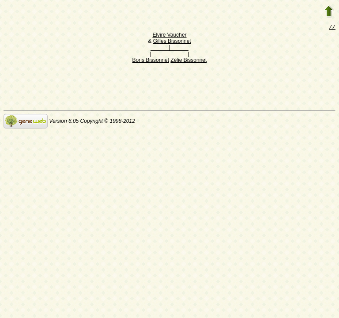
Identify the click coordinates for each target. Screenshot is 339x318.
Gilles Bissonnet (172, 42)
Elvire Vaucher (169, 36)
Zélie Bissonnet (188, 61)
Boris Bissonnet (150, 61)
